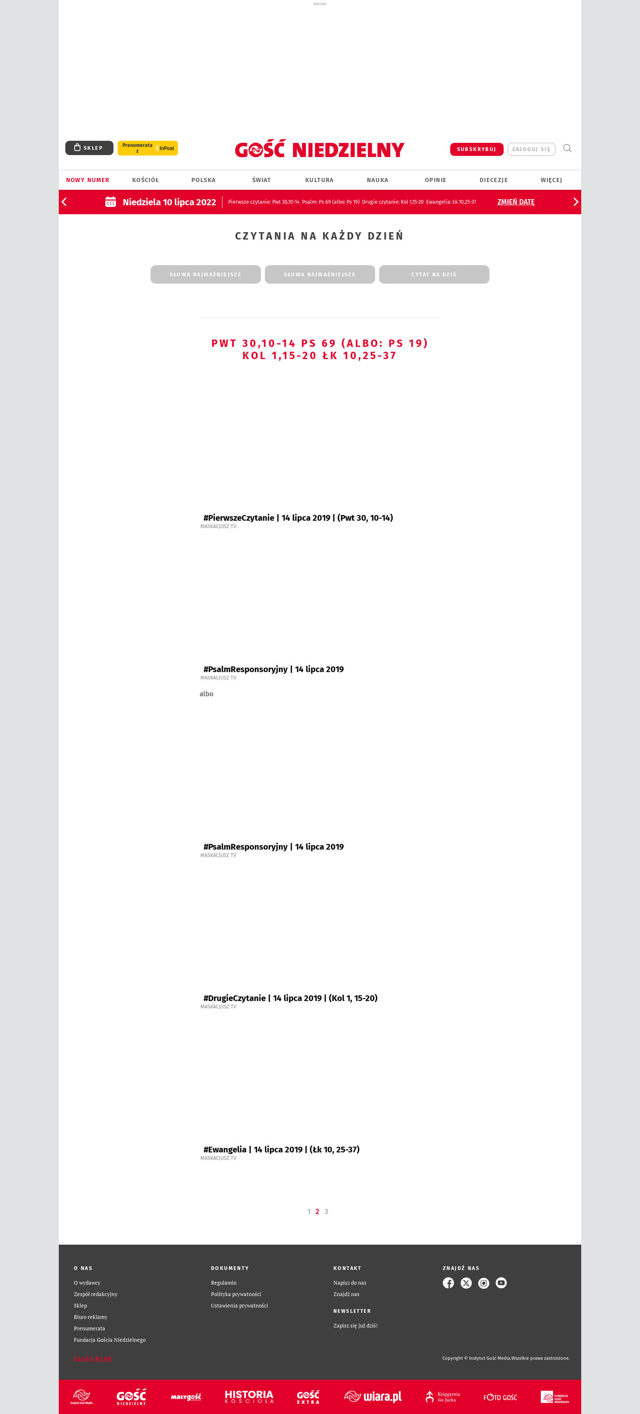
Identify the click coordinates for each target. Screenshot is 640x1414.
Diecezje (494, 180)
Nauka (378, 180)
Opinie (436, 180)
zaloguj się (531, 149)
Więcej (551, 180)
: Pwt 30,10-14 (264, 202)
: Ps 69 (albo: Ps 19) (331, 202)
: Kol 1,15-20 (393, 202)
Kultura (319, 180)
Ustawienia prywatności (239, 1305)
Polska (203, 180)
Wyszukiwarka (567, 148)
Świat (261, 180)
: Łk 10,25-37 (451, 202)
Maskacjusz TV (218, 526)
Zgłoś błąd (93, 1359)
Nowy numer (88, 180)
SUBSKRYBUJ (477, 149)
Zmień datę (516, 202)
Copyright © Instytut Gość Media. (476, 1358)
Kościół (146, 180)
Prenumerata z (137, 148)
